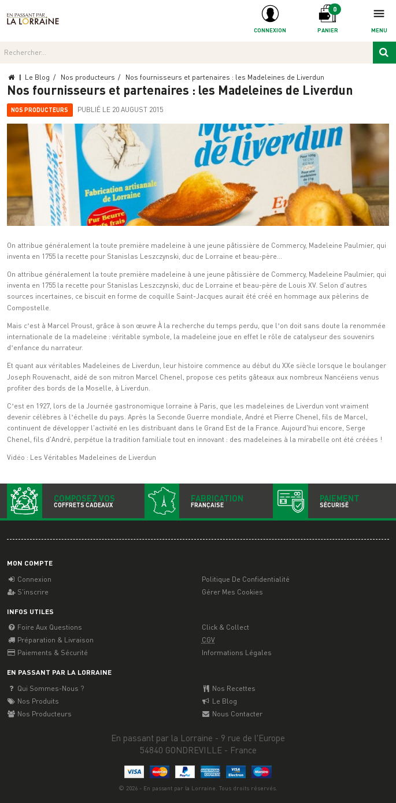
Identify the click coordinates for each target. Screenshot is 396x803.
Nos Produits (33, 701)
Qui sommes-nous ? (45, 688)
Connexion (29, 579)
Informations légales (237, 652)
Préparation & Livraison (50, 639)
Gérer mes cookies (232, 592)
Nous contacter (232, 713)
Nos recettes (229, 688)
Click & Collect (225, 627)
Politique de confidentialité (246, 579)
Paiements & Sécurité (47, 652)
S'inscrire (28, 592)
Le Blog (219, 701)
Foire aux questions (44, 627)
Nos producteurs (39, 109)
